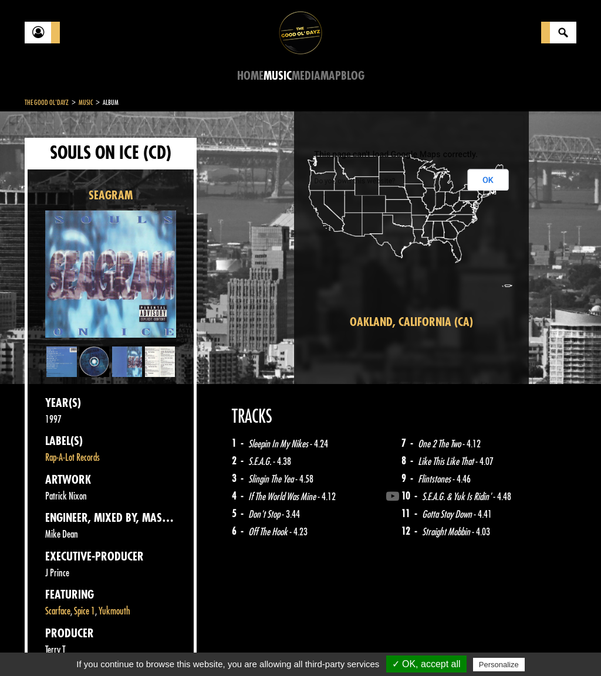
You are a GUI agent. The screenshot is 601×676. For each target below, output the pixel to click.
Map (330, 76)
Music (278, 76)
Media (306, 76)
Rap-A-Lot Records (72, 458)
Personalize (499, 664)
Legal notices (117, 646)
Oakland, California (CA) (411, 322)
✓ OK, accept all (426, 664)
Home (250, 76)
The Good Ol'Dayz (47, 102)
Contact (54, 645)
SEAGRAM (111, 195)
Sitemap (218, 646)
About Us (171, 646)
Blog (352, 76)
